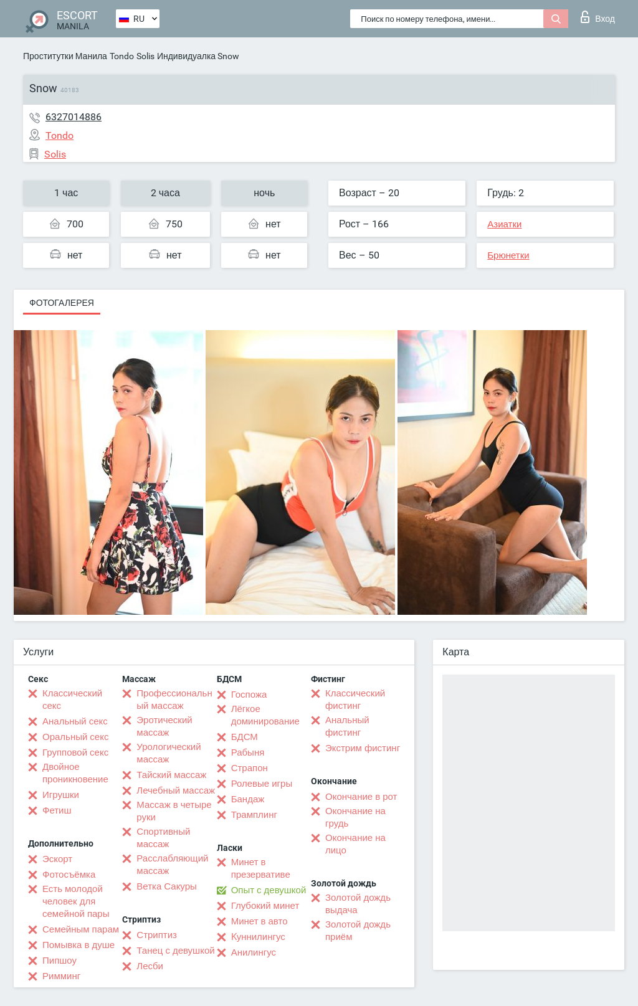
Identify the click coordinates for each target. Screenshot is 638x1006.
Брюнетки (508, 255)
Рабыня (248, 752)
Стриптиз (156, 935)
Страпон (249, 768)
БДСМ (244, 737)
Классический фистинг (355, 699)
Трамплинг (254, 814)
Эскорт (57, 859)
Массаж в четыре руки (173, 811)
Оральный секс (75, 737)
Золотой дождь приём (358, 930)
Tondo (122, 56)
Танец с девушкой (175, 950)
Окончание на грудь (355, 817)
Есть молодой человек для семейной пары (75, 901)
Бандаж (248, 799)
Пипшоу (59, 960)
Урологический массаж (168, 753)
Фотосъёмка (68, 874)
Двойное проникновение (75, 773)
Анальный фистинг (347, 726)
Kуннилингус (258, 936)
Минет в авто (259, 921)
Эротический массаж (164, 726)
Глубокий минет (265, 905)
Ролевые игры (262, 783)
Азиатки (504, 224)
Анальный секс (75, 721)
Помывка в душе (78, 945)
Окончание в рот (361, 796)
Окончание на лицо (355, 844)
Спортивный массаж (163, 838)
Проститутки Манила (65, 56)
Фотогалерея (61, 303)
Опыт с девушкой (269, 890)
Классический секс (72, 699)
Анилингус (253, 952)
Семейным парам (80, 929)
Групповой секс (75, 752)
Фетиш (57, 810)
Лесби (149, 966)
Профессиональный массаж (174, 699)
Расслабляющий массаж (172, 864)
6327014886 (73, 117)
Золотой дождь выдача (358, 904)
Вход (598, 17)
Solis (145, 56)
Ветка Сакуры (166, 886)
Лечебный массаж (175, 790)
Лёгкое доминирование (265, 715)
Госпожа (249, 694)
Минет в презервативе (260, 868)
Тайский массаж (171, 775)
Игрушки (60, 794)
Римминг (61, 976)
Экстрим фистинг (362, 748)
